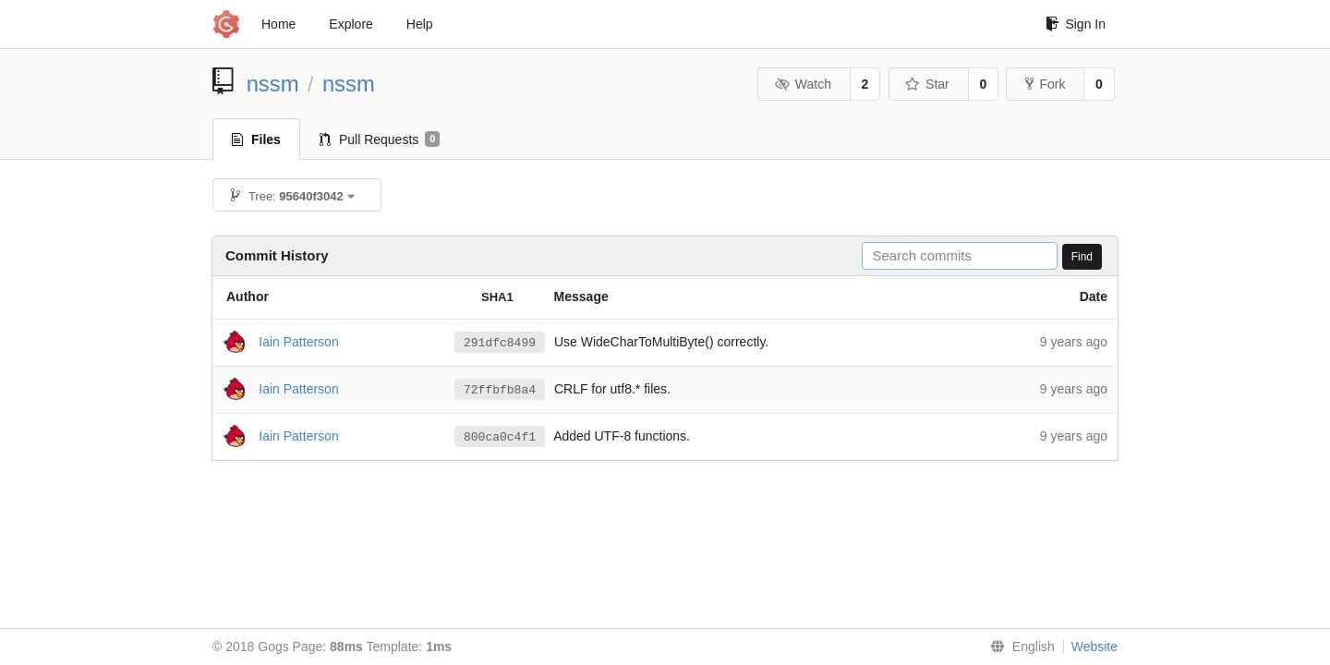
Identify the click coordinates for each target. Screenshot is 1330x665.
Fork (1045, 84)
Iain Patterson (298, 340)
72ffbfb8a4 (500, 389)
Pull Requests (380, 139)
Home (278, 24)
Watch (802, 84)
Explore (350, 24)
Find (1082, 256)
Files (256, 139)
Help (419, 24)
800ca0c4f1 (500, 437)
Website (1094, 646)
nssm (273, 83)
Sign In (1076, 24)
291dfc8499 (500, 342)
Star (927, 84)
